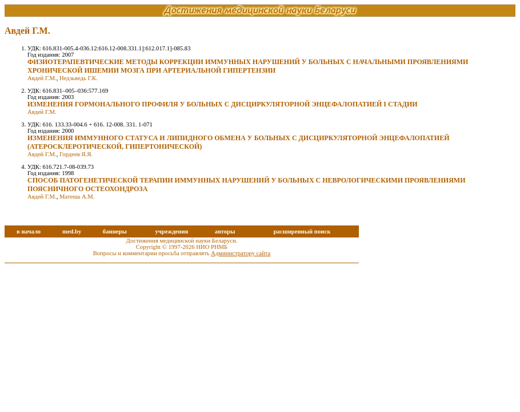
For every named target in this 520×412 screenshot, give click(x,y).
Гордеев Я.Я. (76, 154)
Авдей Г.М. (42, 78)
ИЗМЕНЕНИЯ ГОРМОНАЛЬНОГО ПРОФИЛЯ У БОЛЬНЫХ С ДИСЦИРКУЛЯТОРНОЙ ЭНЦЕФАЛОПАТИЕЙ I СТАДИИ (222, 104)
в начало (29, 231)
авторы (225, 231)
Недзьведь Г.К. (78, 78)
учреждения (171, 231)
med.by (71, 231)
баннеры (115, 231)
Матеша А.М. (76, 196)
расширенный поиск (302, 231)
